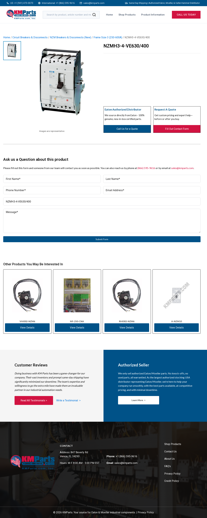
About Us (169, 458)
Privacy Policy (172, 473)
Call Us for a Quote (127, 128)
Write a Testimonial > (68, 400)
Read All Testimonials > (34, 400)
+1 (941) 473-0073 (23, 3)
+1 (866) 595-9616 (65, 3)
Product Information (153, 14)
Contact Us (170, 451)
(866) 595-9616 (146, 167)
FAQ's (167, 466)
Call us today (186, 14)
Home (109, 14)
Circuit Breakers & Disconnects (30, 37)
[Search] (94, 15)
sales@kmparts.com (93, 3)
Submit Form (102, 239)
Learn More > (139, 400)
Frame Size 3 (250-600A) (107, 37)
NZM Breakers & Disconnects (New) (70, 37)
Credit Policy (171, 480)
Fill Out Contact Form (177, 128)
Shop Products (127, 14)
